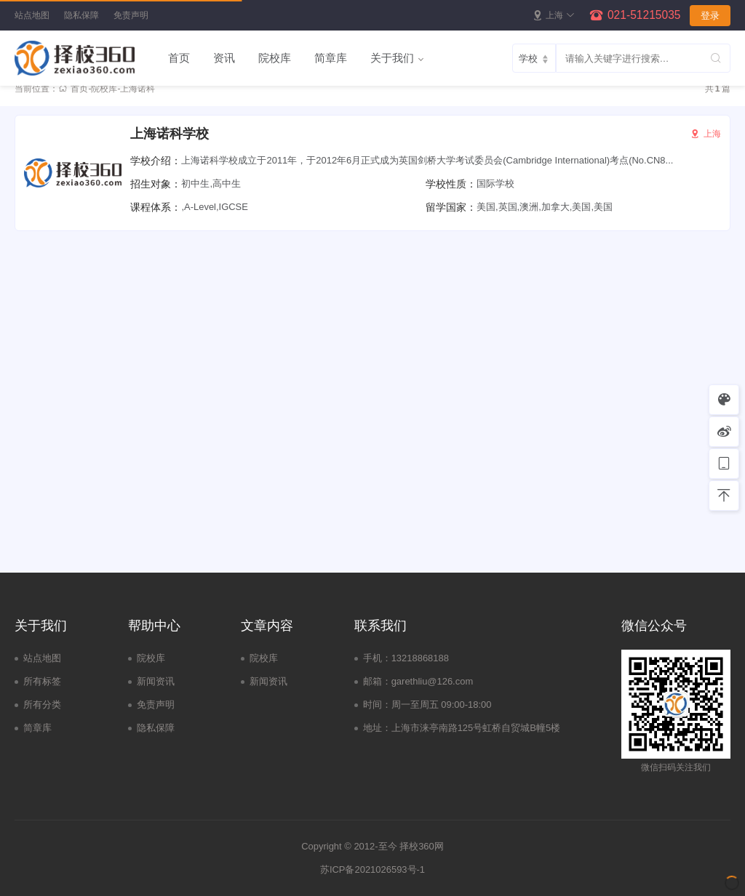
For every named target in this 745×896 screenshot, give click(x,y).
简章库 (330, 58)
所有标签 (42, 681)
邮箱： (377, 681)
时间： (377, 704)
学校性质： (451, 184)
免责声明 (130, 15)
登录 (710, 15)
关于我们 (392, 58)
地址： (377, 727)
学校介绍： (155, 160)
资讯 (224, 58)
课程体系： (155, 207)
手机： (377, 658)
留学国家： (451, 207)
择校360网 (421, 846)
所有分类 (42, 704)
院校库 (274, 58)
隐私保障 (81, 15)
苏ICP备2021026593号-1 (372, 869)
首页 (179, 58)
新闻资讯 (156, 681)
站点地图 (32, 15)
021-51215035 (644, 15)
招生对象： (155, 184)
